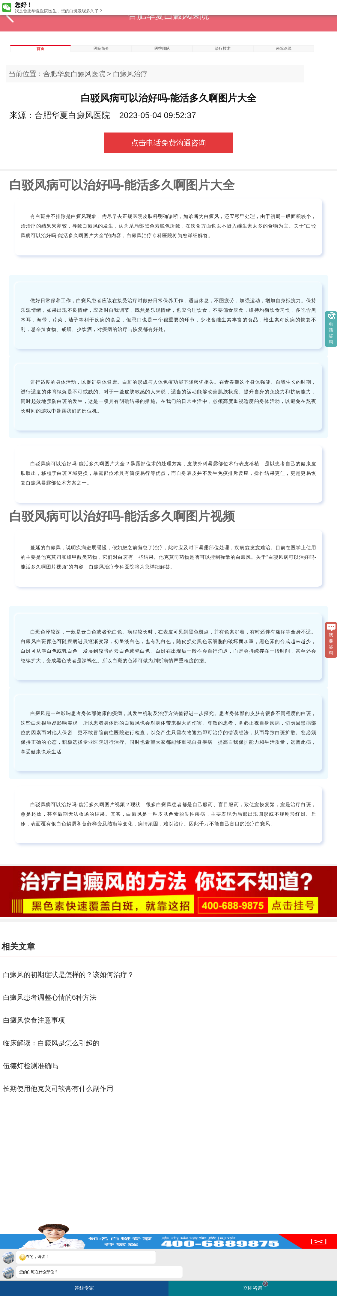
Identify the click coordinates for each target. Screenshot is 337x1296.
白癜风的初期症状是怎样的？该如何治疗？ (68, 975)
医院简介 (101, 48)
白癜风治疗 (130, 74)
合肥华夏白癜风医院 (74, 74)
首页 (40, 48)
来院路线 (283, 48)
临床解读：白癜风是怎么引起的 (51, 1043)
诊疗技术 (223, 48)
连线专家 (84, 1288)
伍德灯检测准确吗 (30, 1066)
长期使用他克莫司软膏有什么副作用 (58, 1088)
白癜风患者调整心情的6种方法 (50, 997)
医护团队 (162, 48)
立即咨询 (255, 1286)
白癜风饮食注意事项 (34, 1020)
